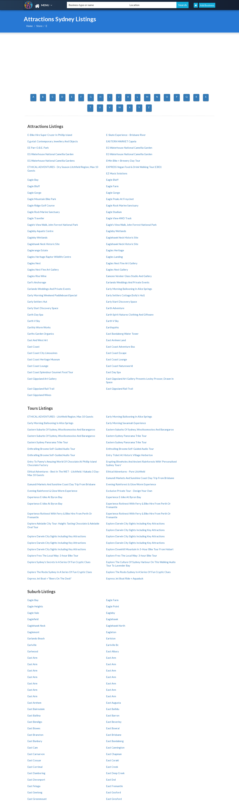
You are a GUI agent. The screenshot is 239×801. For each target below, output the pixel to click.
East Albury (81, 485)
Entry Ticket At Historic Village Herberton (139, 342)
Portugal (158, 648)
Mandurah (127, 714)
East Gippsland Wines (181, 284)
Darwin (93, 710)
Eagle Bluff (33, 165)
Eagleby (79, 467)
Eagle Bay (174, 159)
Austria (189, 648)
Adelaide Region (34, 690)
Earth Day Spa (82, 242)
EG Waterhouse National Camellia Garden (46, 146)
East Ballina (33, 515)
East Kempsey (129, 564)
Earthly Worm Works (39, 254)
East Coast (128, 260)
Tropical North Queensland (129, 684)
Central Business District (199, 733)
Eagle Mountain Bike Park (89, 172)
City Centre (192, 741)
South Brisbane (130, 741)
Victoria (94, 670)
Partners (32, 644)
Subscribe (63, 648)
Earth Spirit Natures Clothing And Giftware (140, 244)
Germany (190, 640)
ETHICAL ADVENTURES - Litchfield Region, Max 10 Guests (47, 311)
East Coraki (175, 533)
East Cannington (178, 527)
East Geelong (34, 552)
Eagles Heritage (84, 202)
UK (100, 786)
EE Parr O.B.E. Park (180, 138)
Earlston (79, 479)
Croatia (95, 644)
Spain (157, 640)
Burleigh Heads (66, 745)
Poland (126, 648)
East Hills (80, 558)
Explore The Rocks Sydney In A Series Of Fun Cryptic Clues (142, 428)
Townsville (95, 714)
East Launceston (84, 570)
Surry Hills (159, 745)
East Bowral (81, 521)
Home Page (33, 636)
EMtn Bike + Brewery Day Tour (44, 153)
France (126, 640)
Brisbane (190, 706)
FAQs (30, 652)
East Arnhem (34, 509)
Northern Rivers (98, 674)
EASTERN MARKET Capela (184, 132)
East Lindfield (129, 570)
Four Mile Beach (130, 745)
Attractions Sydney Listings (183, 797)
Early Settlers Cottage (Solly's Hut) (141, 230)
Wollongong (192, 710)
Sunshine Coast (194, 674)
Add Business (207, 5)
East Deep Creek (178, 540)
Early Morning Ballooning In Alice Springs (46, 232)
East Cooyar (129, 533)
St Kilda (30, 741)
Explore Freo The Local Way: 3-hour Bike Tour (142, 419)
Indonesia (128, 652)
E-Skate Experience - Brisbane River (94, 132)
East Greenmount (131, 552)
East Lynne (33, 576)
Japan (94, 652)
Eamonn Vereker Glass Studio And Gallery (45, 222)
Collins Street (65, 741)
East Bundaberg (83, 527)
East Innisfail (129, 558)
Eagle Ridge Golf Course (183, 172)
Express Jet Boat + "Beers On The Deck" (140, 438)
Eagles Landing (177, 202)
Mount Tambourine (36, 718)
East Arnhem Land (84, 260)
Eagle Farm (128, 165)
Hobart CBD (160, 737)
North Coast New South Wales (38, 676)
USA (107, 786)
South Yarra (96, 745)
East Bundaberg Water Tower (185, 254)
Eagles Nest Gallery (133, 214)
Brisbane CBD (129, 737)
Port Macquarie (162, 714)
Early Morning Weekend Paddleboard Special (95, 232)
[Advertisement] (119, 57)
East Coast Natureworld (88, 272)
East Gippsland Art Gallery (184, 278)
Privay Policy (64, 652)
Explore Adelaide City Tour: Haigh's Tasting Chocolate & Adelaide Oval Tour (141, 392)
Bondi (189, 737)
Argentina (190, 652)
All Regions (32, 670)
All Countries (98, 636)
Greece (95, 648)
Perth (125, 706)
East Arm (127, 485)
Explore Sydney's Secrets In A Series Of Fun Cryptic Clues (47, 428)
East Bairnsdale (130, 509)
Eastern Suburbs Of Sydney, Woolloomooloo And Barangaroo (187, 317)
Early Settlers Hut (179, 230)
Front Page (64, 644)
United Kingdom (131, 644)
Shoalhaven (192, 682)
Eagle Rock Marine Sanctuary (43, 178)
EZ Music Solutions (180, 153)
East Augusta (82, 509)
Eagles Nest (176, 208)
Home (29, 25)
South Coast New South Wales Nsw (166, 676)
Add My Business (36, 640)
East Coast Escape (85, 266)
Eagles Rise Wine (178, 214)
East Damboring (131, 540)
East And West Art (37, 260)
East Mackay (129, 576)
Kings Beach (96, 741)
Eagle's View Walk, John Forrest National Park (92, 186)
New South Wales (67, 670)
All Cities (31, 706)
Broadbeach (64, 737)
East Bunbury (34, 527)
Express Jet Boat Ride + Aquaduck (187, 436)
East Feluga (128, 546)
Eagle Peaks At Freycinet (136, 172)
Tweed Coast (193, 686)
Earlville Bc (175, 479)
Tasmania (191, 678)
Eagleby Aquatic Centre (182, 184)
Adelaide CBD (33, 737)
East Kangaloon (83, 564)
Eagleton (174, 473)
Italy (93, 640)
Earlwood (32, 485)
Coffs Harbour (65, 718)
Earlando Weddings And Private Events (139, 222)
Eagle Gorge (176, 165)
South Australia (130, 674)
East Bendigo (129, 515)
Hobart (189, 714)
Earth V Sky (175, 242)
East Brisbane (177, 521)
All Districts (32, 733)
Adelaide (30, 710)
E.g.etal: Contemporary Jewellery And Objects (142, 134)
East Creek (81, 540)
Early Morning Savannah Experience (189, 309)
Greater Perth (65, 682)
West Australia (66, 674)
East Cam (127, 527)
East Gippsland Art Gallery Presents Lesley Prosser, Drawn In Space (47, 286)
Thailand (158, 652)
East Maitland (177, 576)
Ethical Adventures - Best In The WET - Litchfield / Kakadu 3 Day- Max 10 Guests (95, 357)
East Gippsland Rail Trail (88, 284)
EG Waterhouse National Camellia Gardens (188, 146)
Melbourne (95, 706)
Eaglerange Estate (37, 202)
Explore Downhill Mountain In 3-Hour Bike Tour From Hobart (95, 419)
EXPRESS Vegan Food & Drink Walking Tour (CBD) (138, 155)
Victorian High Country (166, 682)
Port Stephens (97, 682)
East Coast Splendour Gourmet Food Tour (142, 274)
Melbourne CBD (66, 733)
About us (63, 640)
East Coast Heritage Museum (138, 266)
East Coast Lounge (179, 266)
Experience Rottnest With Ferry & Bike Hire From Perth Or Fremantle (188, 380)
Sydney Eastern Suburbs (134, 733)
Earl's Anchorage (84, 220)
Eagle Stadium (130, 178)
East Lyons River (84, 576)
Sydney (62, 706)
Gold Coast (160, 706)
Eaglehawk (175, 467)
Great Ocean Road (100, 690)
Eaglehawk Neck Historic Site (91, 196)
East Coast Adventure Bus (183, 260)
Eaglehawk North (84, 473)
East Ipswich (176, 558)
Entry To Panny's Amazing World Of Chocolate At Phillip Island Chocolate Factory (189, 344)
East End (79, 546)
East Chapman (82, 533)
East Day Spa (176, 272)
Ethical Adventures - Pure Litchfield (141, 353)
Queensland (128, 670)
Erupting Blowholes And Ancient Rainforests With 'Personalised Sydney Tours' (45, 357)
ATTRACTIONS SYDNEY (119, 608)
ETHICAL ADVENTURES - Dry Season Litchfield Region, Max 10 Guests (96, 155)
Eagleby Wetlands (179, 190)
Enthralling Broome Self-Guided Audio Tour (190, 333)
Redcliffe (62, 714)
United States (161, 636)
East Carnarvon (36, 533)
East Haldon (34, 558)
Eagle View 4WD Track (40, 184)
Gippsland (159, 686)
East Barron (81, 515)
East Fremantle (177, 546)
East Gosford (82, 552)
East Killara (175, 564)
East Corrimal (34, 540)
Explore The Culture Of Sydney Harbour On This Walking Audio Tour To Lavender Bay (95, 430)
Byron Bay (31, 714)
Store (39, 25)
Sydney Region (193, 670)
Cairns (157, 710)
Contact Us (64, 636)
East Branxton (130, 521)
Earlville (126, 479)
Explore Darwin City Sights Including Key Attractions (189, 390)
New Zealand (192, 636)
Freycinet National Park (198, 745)
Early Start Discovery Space (137, 236)
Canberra (63, 710)
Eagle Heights (130, 461)
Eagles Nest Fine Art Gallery (43, 214)
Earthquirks (81, 254)
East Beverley (177, 515)
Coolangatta (160, 741)
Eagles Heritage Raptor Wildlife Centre (140, 204)
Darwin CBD (96, 737)
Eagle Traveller (177, 178)
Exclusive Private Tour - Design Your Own (95, 374)
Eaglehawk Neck (36, 473)
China (140, 786)
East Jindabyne (35, 564)
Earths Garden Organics (135, 254)
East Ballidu (175, 509)
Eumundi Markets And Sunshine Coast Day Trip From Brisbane (190, 355)
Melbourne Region (163, 670)
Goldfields (63, 690)
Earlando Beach (36, 479)
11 (134, 585)
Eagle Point (175, 461)
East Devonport (36, 546)
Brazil (156, 644)
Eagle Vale (33, 467)
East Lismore (176, 570)
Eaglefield (127, 467)
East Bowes (33, 521)
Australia (127, 636)
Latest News (34, 648)
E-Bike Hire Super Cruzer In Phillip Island (46, 134)
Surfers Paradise (98, 733)
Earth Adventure (36, 242)
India (187, 644)
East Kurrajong (35, 570)
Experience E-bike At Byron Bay (139, 372)
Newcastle (127, 710)
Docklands (31, 745)
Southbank (159, 733)
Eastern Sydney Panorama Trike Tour (142, 324)
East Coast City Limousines (42, 266)
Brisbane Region (34, 682)
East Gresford (177, 552)
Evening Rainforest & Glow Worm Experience (187, 365)
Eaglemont (128, 473)
